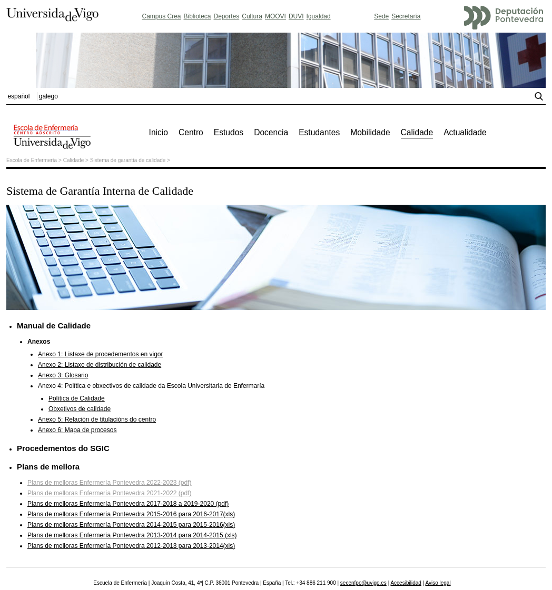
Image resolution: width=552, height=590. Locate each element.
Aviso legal (437, 583)
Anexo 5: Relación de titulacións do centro (97, 419)
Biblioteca (197, 16)
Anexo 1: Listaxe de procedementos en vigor (100, 354)
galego (48, 96)
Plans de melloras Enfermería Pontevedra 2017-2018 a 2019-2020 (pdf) (128, 503)
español (18, 96)
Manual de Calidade (54, 325)
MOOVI (275, 16)
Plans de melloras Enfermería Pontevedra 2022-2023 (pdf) (109, 482)
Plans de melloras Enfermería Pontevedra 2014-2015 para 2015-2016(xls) (131, 524)
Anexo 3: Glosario (63, 375)
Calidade (73, 160)
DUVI (296, 16)
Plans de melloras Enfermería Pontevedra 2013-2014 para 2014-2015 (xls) (132, 535)
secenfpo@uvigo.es (363, 583)
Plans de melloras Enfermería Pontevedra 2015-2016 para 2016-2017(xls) (131, 514)
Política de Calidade (76, 398)
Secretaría (405, 16)
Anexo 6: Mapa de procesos (77, 430)
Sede (381, 16)
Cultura (252, 16)
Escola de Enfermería (31, 160)
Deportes (227, 16)
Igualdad (319, 16)
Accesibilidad (405, 583)
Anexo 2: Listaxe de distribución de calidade (99, 364)
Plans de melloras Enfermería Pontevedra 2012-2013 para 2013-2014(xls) (131, 545)
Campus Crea (161, 16)
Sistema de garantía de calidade (127, 160)
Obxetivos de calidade (79, 409)
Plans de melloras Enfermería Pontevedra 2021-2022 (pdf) (109, 493)
